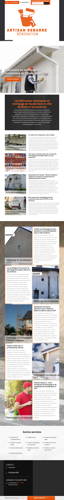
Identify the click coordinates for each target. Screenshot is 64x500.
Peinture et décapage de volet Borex (33, 443)
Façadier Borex (32, 437)
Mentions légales (24, 498)
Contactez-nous (13, 79)
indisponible (24, 2)
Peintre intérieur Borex (17, 448)
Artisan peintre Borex (16, 453)
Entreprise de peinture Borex (50, 438)
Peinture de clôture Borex (16, 443)
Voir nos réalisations (12, 2)
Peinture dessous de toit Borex (50, 443)
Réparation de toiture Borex (33, 449)
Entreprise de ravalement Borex (15, 438)
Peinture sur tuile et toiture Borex (49, 449)
